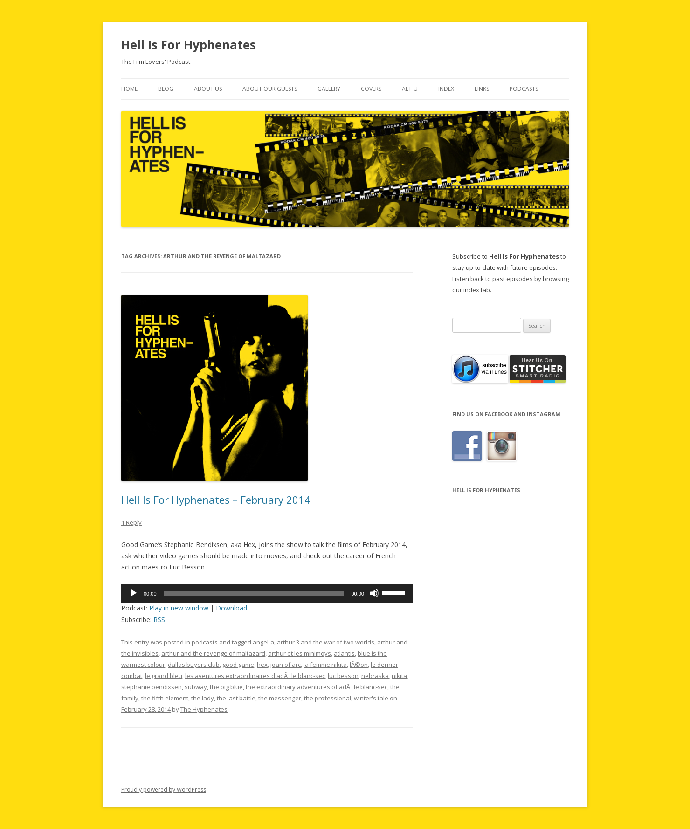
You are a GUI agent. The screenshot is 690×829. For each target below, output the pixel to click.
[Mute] (374, 593)
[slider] (254, 593)
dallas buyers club (194, 664)
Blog (165, 89)
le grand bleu (163, 675)
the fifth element (164, 698)
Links (482, 89)
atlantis (344, 653)
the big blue (226, 687)
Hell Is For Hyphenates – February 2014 (215, 500)
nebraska (375, 675)
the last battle (236, 698)
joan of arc (285, 664)
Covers (371, 89)
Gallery (328, 89)
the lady (202, 698)
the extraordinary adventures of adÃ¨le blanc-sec (316, 687)
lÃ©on (359, 664)
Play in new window (178, 607)
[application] (267, 593)
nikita (399, 675)
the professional (327, 698)
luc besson (343, 675)
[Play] (133, 593)
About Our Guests (269, 89)
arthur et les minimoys (299, 653)
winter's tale (371, 698)
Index (446, 89)
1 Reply (131, 522)
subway (196, 687)
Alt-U (410, 89)
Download (231, 607)
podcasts (205, 642)
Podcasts (524, 89)
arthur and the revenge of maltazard (213, 653)
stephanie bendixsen (151, 687)
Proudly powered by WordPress (163, 790)
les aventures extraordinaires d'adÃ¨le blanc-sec (255, 675)
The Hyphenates (204, 709)
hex (262, 664)
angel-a (263, 642)
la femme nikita (325, 664)
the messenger (279, 698)
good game (238, 664)
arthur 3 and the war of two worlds (325, 642)
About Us (208, 89)
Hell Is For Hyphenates (188, 44)
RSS (159, 619)
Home (129, 89)
